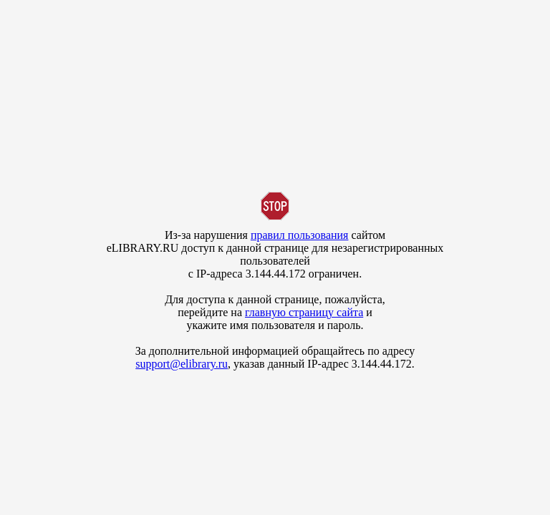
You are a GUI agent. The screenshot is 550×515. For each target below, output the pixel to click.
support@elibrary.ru (181, 364)
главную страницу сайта (304, 312)
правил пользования (300, 235)
